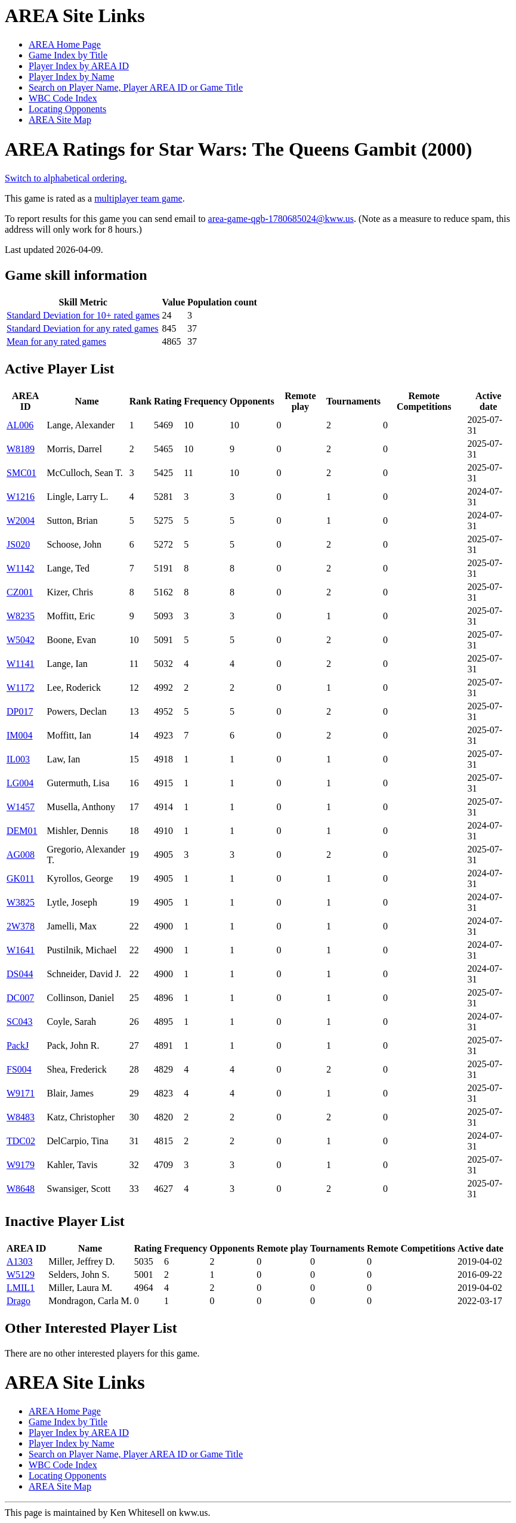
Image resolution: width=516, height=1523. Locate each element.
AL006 (20, 425)
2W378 (21, 926)
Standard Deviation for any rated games (83, 328)
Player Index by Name (72, 77)
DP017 (20, 711)
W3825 (21, 902)
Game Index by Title (68, 55)
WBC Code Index (63, 98)
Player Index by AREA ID (79, 66)
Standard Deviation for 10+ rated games (83, 315)
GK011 (21, 878)
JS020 (18, 544)
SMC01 (21, 473)
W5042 (21, 640)
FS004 (19, 1069)
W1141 (21, 664)
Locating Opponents (67, 109)
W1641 (21, 950)
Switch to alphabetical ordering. (65, 178)
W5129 (21, 1274)
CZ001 (20, 592)
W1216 (21, 497)
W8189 (21, 449)
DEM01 (22, 831)
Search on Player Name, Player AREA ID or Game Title (136, 87)
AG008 (21, 854)
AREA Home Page (65, 44)
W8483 (21, 1117)
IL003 (18, 759)
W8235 (21, 616)
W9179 (21, 1165)
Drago (18, 1301)
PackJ (18, 1045)
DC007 (20, 998)
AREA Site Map (60, 120)
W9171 (21, 1093)
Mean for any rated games (56, 341)
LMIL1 (21, 1288)
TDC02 (21, 1141)
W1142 (21, 568)
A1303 (20, 1261)
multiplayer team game (138, 198)
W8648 (21, 1189)
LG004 (20, 783)
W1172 (21, 687)
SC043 (20, 1022)
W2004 (21, 520)
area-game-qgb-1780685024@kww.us (281, 219)
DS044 (20, 974)
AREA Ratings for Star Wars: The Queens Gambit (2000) (238, 149)
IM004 (20, 735)
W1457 (21, 807)
